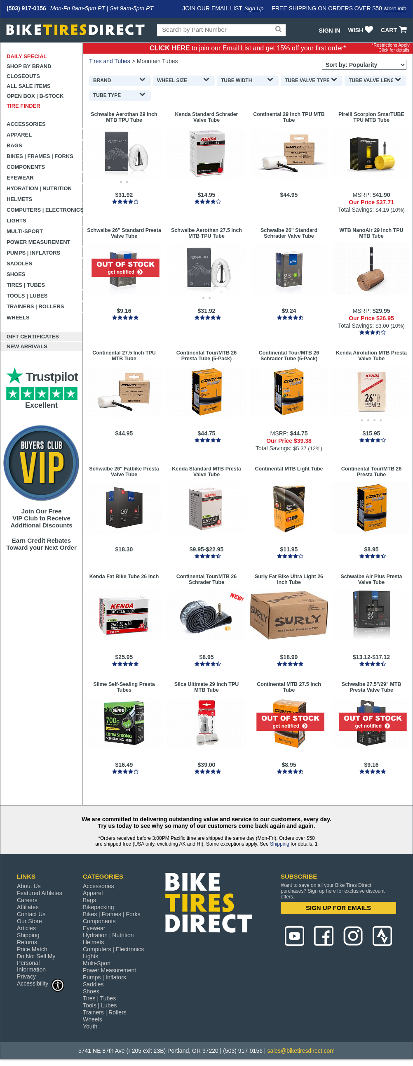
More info (395, 8)
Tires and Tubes (109, 61)
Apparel (19, 135)
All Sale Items (29, 86)
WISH (361, 30)
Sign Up (253, 8)
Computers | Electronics (45, 210)
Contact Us (31, 914)
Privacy (26, 976)
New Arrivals (27, 346)
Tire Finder (23, 106)
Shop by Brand (29, 66)
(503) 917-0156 (26, 8)
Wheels (18, 317)
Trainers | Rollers (35, 306)
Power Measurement (38, 242)
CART (394, 30)
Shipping (279, 844)
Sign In (329, 30)
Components (26, 167)
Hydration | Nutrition (39, 188)
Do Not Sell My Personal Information (36, 963)
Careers (27, 900)
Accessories (26, 124)
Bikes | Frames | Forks (40, 156)
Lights (16, 220)
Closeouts (23, 76)
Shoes (16, 274)
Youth (90, 1026)
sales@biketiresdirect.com (301, 1050)
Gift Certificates (33, 336)
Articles (26, 928)
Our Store (29, 921)
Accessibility (41, 983)
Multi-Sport (25, 231)
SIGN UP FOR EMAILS (338, 907)
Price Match (32, 949)
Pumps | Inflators (33, 253)
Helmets (19, 199)
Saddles (19, 263)
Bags (14, 145)
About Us (29, 886)
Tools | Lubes (27, 296)
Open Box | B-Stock (35, 96)
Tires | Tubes (26, 285)
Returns (27, 942)
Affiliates (28, 907)
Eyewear (20, 178)
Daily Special (27, 56)
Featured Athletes (39, 893)
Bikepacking (98, 907)
